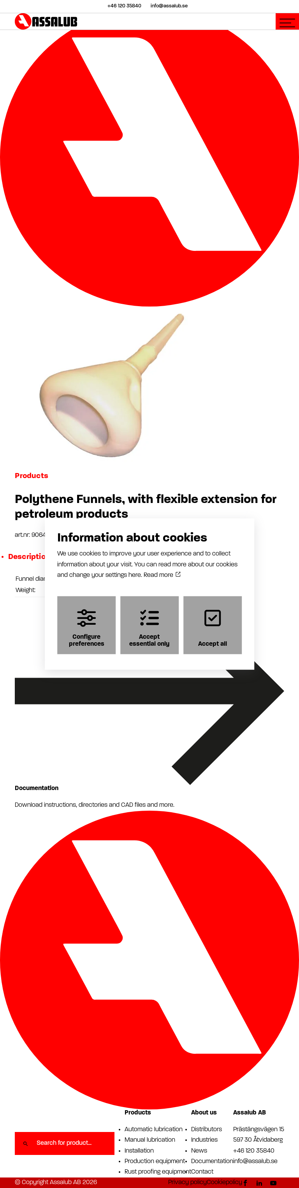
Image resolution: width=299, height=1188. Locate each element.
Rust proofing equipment (158, 1172)
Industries (204, 1140)
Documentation (212, 1161)
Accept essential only (149, 628)
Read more (162, 575)
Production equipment (155, 1161)
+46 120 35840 (253, 1151)
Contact (202, 1172)
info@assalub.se (255, 1161)
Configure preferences (86, 628)
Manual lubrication (150, 1140)
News (199, 1151)
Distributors (206, 1130)
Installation (139, 1151)
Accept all (212, 628)
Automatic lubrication (154, 1130)
